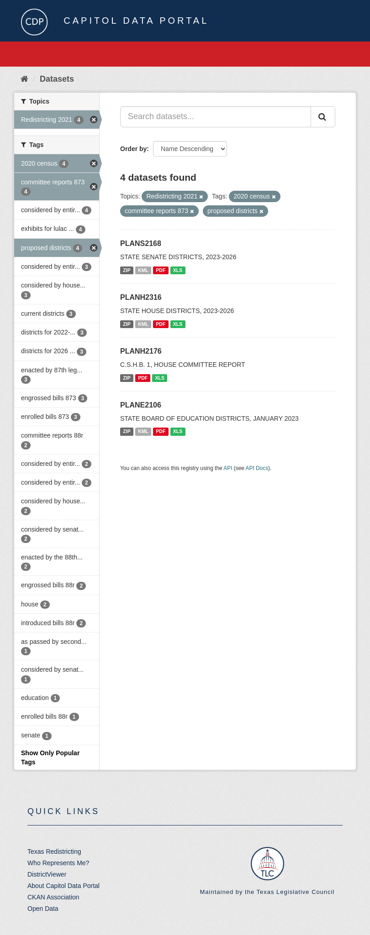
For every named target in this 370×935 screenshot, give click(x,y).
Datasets (57, 79)
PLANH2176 (141, 351)
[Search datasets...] (215, 116)
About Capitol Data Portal (63, 885)
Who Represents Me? (58, 863)
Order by (133, 148)
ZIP (126, 270)
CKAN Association (53, 897)
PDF (160, 270)
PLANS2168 (140, 243)
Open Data (42, 908)
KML (143, 270)
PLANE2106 (140, 405)
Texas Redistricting (54, 851)
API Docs (257, 468)
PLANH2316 (141, 297)
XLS (177, 270)
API (227, 468)
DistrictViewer (46, 874)
